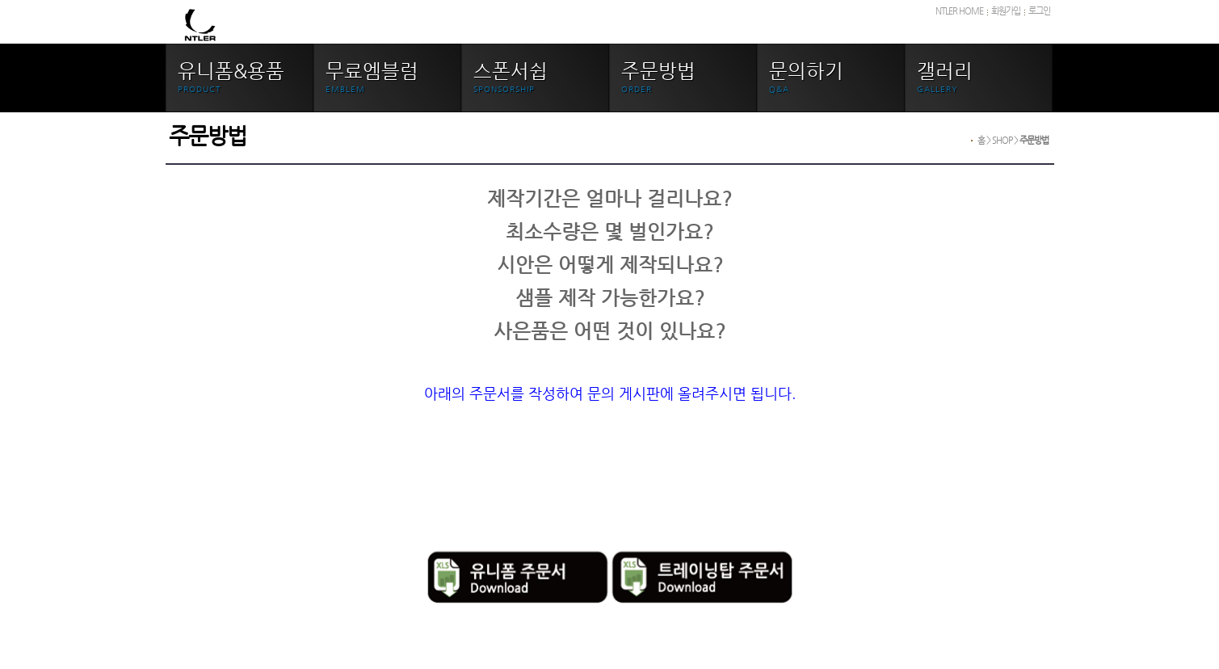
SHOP (1002, 140)
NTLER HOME (959, 11)
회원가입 (1005, 11)
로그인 (1039, 11)
